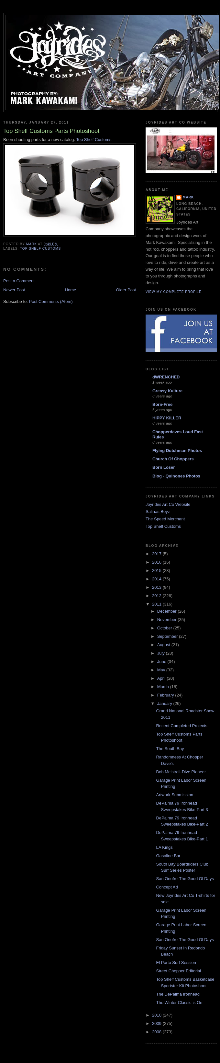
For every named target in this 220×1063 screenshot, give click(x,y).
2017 (157, 553)
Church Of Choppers (173, 458)
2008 (157, 1031)
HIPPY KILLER (166, 418)
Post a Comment (19, 280)
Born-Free (162, 404)
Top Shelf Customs (163, 526)
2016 (157, 562)
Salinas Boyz (158, 511)
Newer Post (14, 289)
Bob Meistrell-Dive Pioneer (181, 771)
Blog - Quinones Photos (176, 476)
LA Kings (164, 847)
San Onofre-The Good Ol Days (185, 878)
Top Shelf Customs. (94, 139)
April (162, 678)
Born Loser (163, 467)
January (165, 703)
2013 (157, 587)
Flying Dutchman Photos (177, 450)
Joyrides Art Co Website (168, 504)
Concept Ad (167, 887)
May (161, 669)
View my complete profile (174, 292)
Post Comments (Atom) (51, 301)
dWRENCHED (166, 377)
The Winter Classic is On (179, 1002)
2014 (157, 579)
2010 (157, 1015)
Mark (188, 197)
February (166, 695)
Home (70, 289)
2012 (157, 595)
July (161, 653)
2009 (157, 1023)
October (165, 628)
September (168, 636)
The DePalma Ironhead (177, 994)
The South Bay (170, 748)
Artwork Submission (174, 794)
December (167, 611)
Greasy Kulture (167, 390)
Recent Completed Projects (181, 725)
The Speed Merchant (165, 518)
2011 (157, 604)
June (162, 661)
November (167, 619)
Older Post (126, 289)
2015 (157, 570)
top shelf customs (40, 248)
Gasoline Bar (168, 855)
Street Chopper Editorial (178, 970)
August (164, 644)
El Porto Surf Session (176, 962)
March (163, 686)
